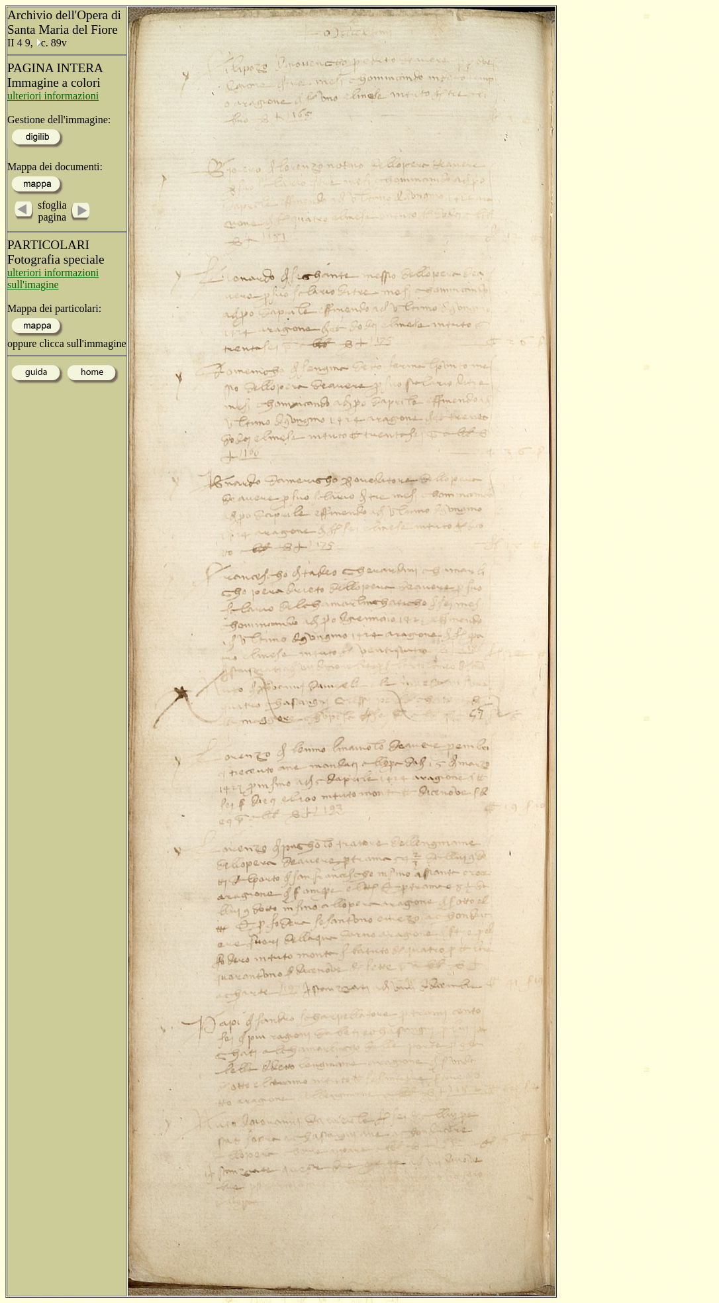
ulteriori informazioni (53, 95)
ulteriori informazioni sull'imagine (53, 278)
